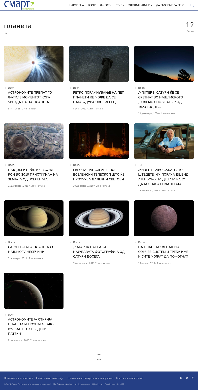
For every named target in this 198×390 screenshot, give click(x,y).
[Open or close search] (192, 5)
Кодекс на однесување (129, 378)
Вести (11, 88)
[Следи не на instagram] (192, 378)
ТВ (140, 165)
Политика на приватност (18, 378)
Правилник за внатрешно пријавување (90, 378)
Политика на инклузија (49, 378)
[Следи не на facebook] (182, 378)
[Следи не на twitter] (187, 378)
